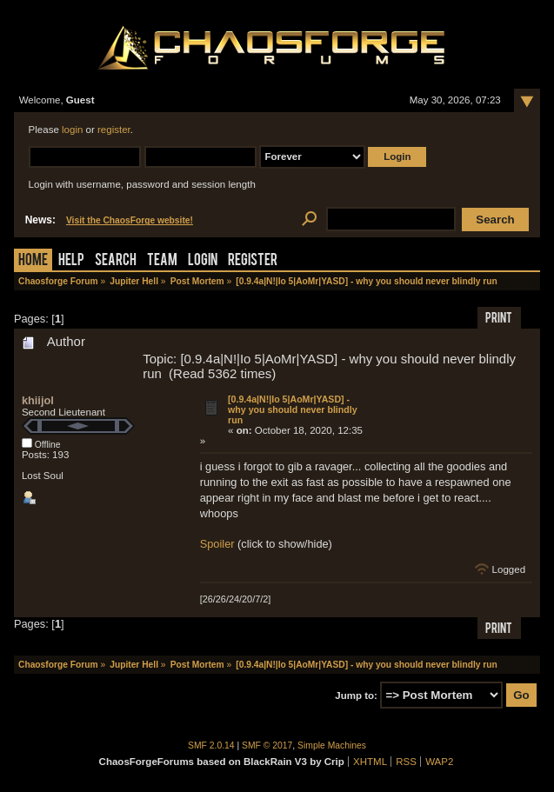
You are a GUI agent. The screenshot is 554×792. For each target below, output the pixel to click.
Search (116, 261)
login (72, 129)
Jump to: (356, 695)
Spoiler (217, 543)
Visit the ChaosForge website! (129, 220)
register (113, 129)
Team (162, 261)
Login (202, 261)
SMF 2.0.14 (211, 745)
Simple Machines (331, 745)
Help (71, 261)
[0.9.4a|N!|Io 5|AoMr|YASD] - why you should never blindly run (292, 409)
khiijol (38, 400)
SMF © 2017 (267, 745)
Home (33, 261)
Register (252, 261)
